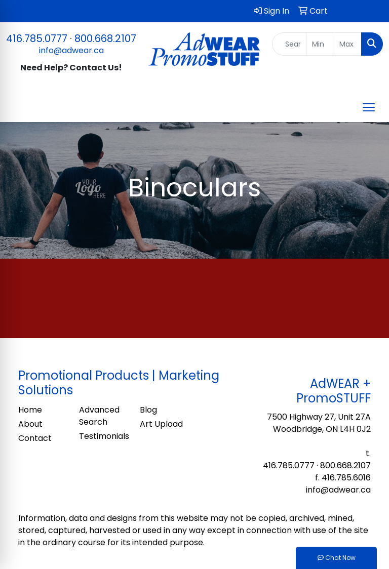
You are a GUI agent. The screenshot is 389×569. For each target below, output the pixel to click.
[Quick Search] (289, 44)
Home (30, 410)
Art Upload (161, 424)
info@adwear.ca (71, 50)
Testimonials (103, 436)
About (30, 424)
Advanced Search (99, 416)
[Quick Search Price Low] (320, 44)
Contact (35, 438)
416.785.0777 (36, 38)
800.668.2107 (105, 38)
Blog (148, 410)
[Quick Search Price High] (348, 44)
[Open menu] (369, 107)
